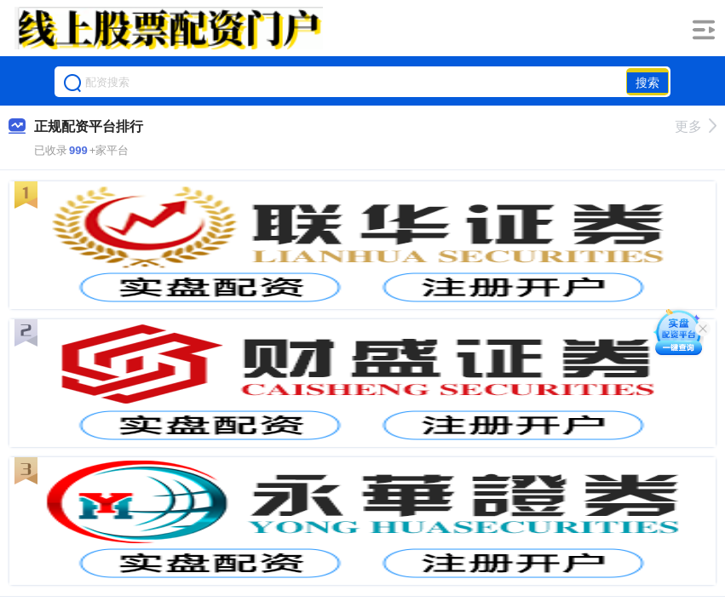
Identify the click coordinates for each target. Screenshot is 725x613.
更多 (695, 126)
